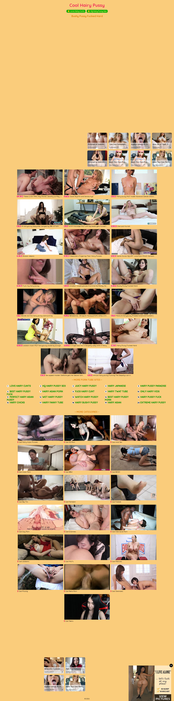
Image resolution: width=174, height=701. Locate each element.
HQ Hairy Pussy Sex (97, 11)
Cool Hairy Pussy (87, 5)
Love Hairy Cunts (76, 11)
